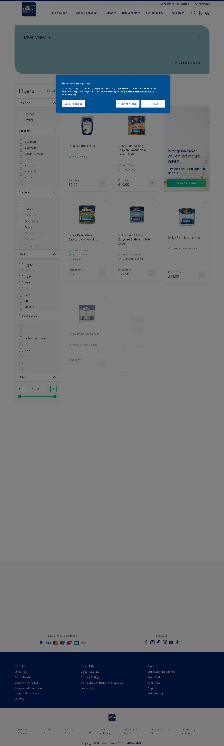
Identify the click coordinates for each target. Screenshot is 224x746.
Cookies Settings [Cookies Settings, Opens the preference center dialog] (73, 103)
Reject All (153, 103)
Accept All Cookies (127, 103)
